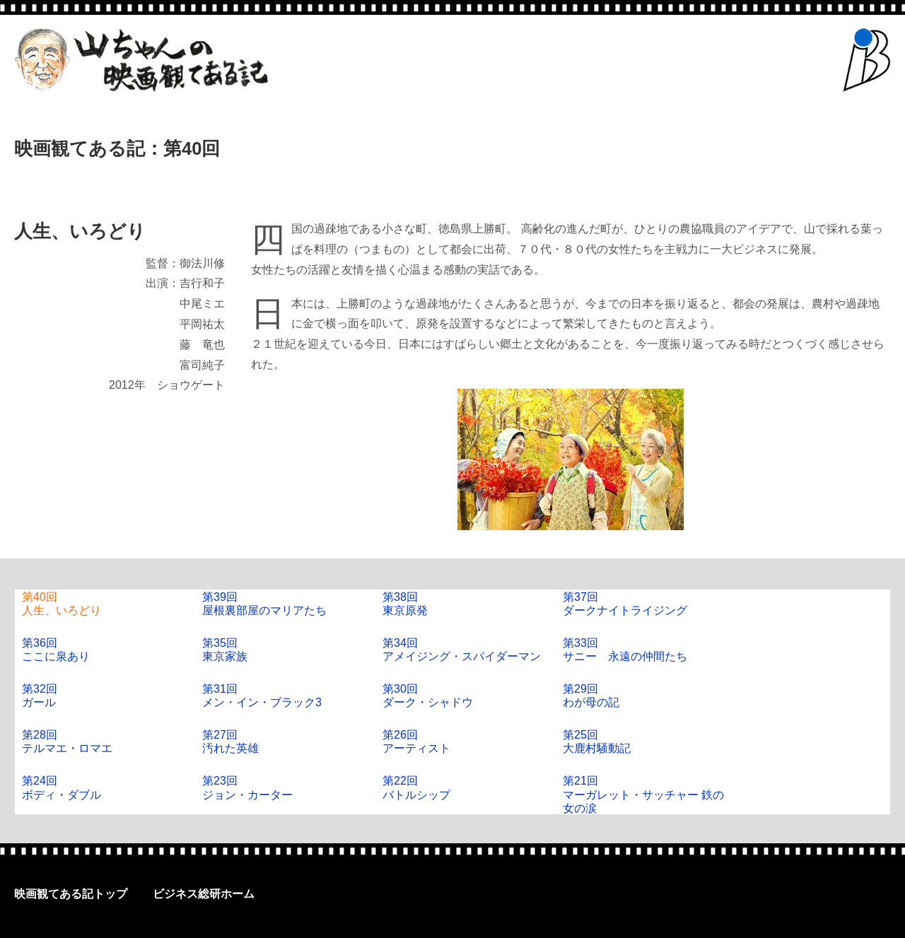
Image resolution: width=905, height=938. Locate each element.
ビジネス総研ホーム (204, 894)
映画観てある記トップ (70, 894)
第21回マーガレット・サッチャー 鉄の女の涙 (643, 794)
